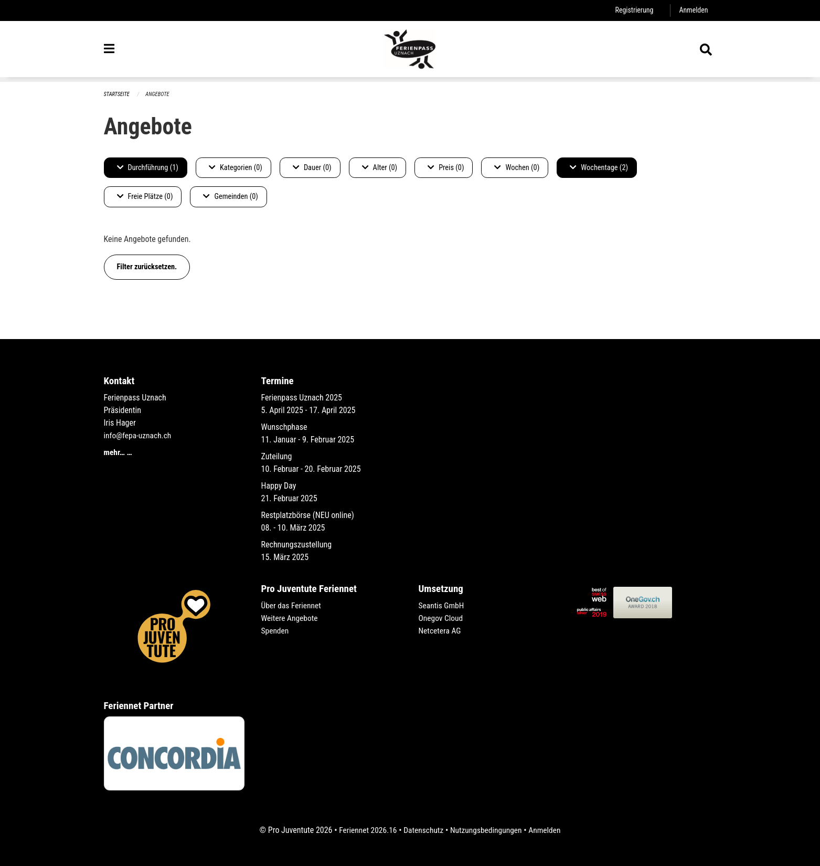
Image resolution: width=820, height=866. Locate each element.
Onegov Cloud (442, 618)
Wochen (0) (516, 167)
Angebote (159, 94)
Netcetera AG (441, 631)
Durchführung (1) (147, 167)
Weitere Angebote (290, 618)
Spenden (275, 631)
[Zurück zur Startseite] (410, 51)
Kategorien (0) (235, 167)
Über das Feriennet (292, 605)
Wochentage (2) (599, 167)
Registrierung (632, 10)
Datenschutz (422, 830)
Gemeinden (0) (230, 197)
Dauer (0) (312, 167)
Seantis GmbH (442, 605)
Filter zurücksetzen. (147, 266)
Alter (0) (380, 167)
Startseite (117, 94)
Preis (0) (446, 167)
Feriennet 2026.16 (365, 830)
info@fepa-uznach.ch (139, 435)
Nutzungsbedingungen (487, 830)
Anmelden (693, 10)
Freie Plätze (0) (145, 197)
